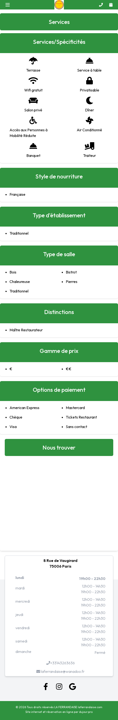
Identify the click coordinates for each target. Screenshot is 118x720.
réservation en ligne (59, 712)
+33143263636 (60, 663)
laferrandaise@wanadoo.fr (60, 671)
